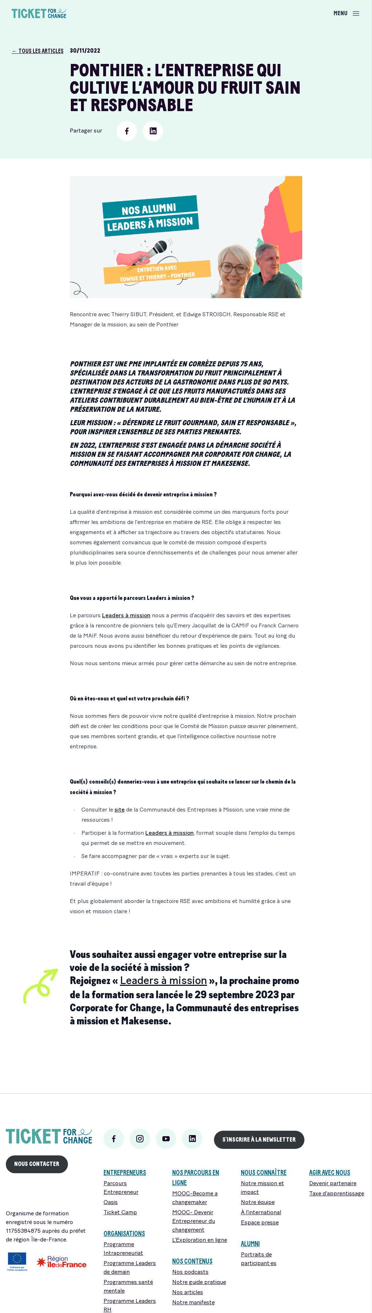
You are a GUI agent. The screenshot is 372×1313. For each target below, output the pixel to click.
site (119, 810)
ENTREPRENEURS (125, 1172)
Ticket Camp (120, 1213)
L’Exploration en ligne (199, 1240)
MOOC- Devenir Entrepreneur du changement (193, 1221)
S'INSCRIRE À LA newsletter (259, 1139)
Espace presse (260, 1223)
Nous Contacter (36, 1163)
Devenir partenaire (332, 1184)
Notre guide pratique (199, 1282)
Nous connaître (264, 1172)
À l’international (261, 1213)
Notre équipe (258, 1203)
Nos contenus (192, 1261)
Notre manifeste (193, 1303)
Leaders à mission (126, 616)
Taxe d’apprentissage (336, 1194)
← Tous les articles (38, 51)
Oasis (111, 1203)
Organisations (124, 1233)
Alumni (250, 1244)
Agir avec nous (329, 1172)
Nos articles (187, 1293)
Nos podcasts (190, 1272)
